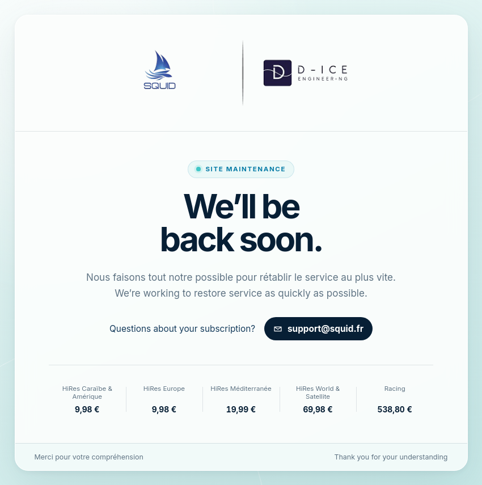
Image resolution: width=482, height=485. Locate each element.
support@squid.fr (318, 328)
